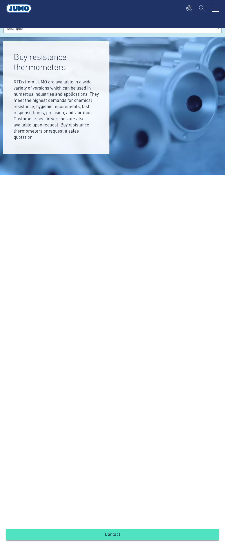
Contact (112, 534)
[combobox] (112, 28)
